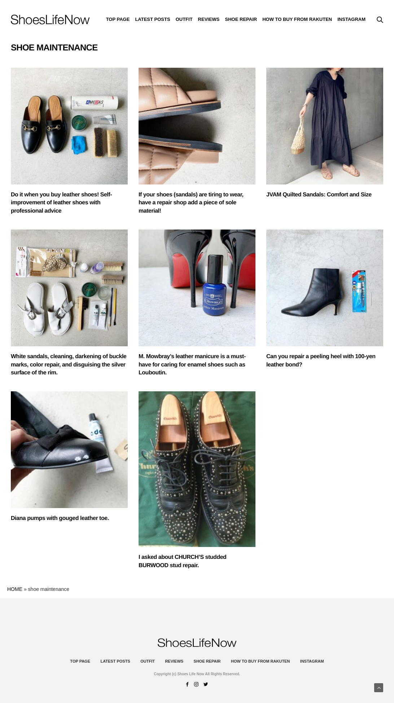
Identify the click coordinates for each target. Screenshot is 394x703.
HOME (14, 589)
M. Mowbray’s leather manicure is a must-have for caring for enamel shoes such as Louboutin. (192, 364)
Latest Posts (152, 19)
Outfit (184, 19)
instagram (351, 19)
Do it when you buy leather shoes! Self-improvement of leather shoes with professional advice (61, 203)
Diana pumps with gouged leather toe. (60, 518)
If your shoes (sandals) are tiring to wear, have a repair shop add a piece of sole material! (191, 203)
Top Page (118, 19)
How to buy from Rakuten (297, 19)
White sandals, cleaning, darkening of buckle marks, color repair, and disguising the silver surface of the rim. (68, 364)
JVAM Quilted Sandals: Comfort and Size (319, 195)
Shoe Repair (241, 19)
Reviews (209, 19)
